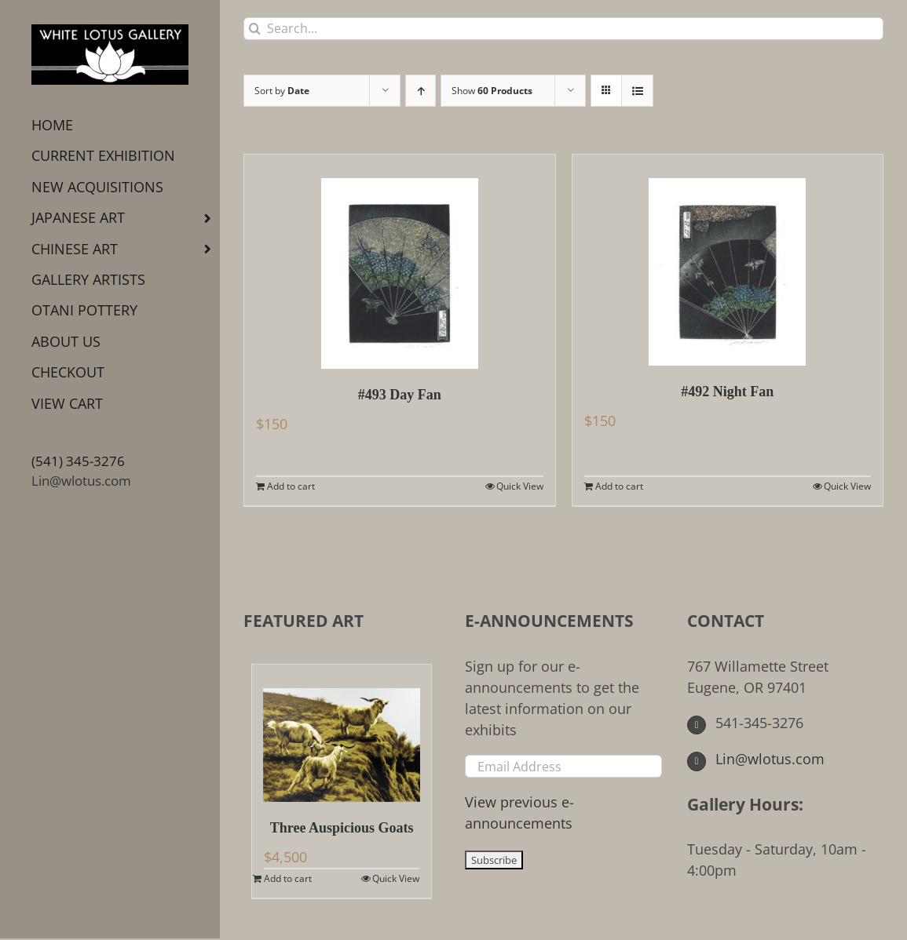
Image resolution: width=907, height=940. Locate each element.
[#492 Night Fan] (727, 260)
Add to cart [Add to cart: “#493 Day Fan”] (291, 486)
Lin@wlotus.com (81, 481)
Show (492, 90)
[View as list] (637, 90)
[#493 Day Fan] (399, 262)
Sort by (281, 90)
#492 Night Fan (727, 391)
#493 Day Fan (399, 395)
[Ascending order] (420, 91)
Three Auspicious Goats (342, 828)
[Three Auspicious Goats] (341, 733)
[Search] (254, 28)
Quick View (519, 486)
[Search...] (563, 28)
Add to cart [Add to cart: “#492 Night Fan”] (619, 486)
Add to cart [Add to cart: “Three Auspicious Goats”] (288, 878)
